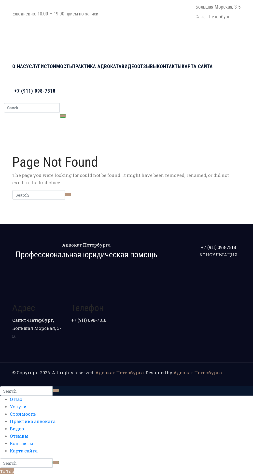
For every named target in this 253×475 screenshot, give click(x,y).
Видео (129, 66)
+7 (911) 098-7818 (35, 91)
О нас (19, 66)
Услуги (35, 66)
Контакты (169, 66)
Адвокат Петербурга (119, 372)
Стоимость (58, 66)
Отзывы (147, 66)
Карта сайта (197, 66)
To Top (7, 471)
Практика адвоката (97, 66)
